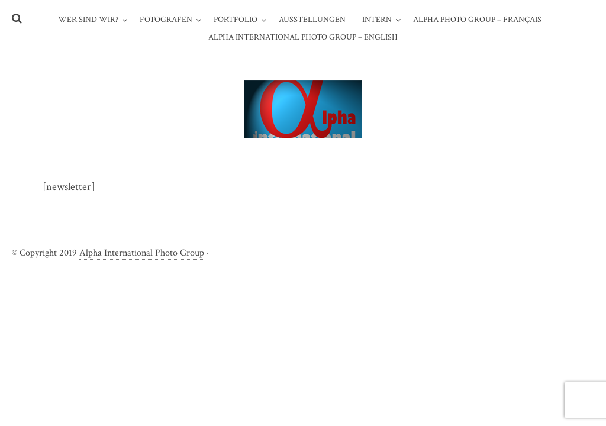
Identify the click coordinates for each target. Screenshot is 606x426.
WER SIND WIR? (88, 19)
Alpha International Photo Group (141, 253)
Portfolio (235, 19)
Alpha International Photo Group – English (303, 37)
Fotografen (166, 19)
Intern (377, 19)
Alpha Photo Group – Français (477, 19)
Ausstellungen (312, 19)
